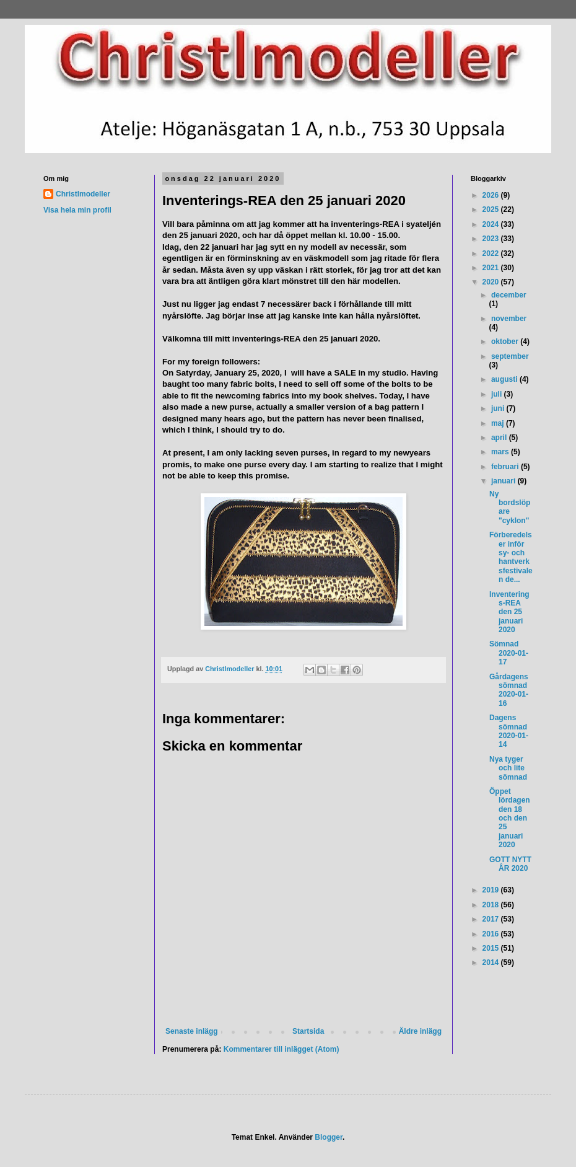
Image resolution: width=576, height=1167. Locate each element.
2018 (491, 905)
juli (497, 394)
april (500, 437)
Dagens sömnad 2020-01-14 (508, 731)
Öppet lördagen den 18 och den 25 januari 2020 (509, 818)
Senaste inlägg (191, 1031)
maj (498, 423)
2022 (491, 253)
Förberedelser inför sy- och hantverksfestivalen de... (511, 557)
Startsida (308, 1031)
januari (504, 481)
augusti (505, 379)
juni (499, 408)
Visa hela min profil (77, 210)
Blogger (329, 1137)
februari (506, 466)
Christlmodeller (83, 194)
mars (501, 451)
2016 (491, 934)
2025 (491, 209)
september (510, 356)
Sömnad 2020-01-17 (508, 653)
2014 (491, 962)
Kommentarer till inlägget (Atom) (281, 1049)
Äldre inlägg (420, 1031)
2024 (491, 224)
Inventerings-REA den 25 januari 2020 (509, 612)
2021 (491, 267)
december (508, 295)
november (508, 318)
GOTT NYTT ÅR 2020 (510, 864)
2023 (491, 238)
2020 (491, 282)
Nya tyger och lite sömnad (508, 768)
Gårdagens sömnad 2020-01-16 (508, 690)
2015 (491, 948)
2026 (491, 195)
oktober (505, 341)
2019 (491, 890)
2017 (491, 919)
